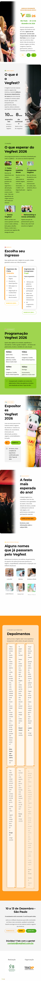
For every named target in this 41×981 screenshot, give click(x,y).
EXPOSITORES (23, 10)
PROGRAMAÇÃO (31, 8)
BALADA (29, 10)
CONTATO (34, 10)
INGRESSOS (24, 8)
